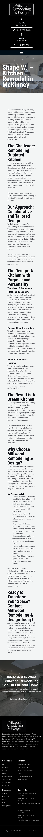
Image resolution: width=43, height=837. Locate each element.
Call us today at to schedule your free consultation (21, 640)
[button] (21, 53)
